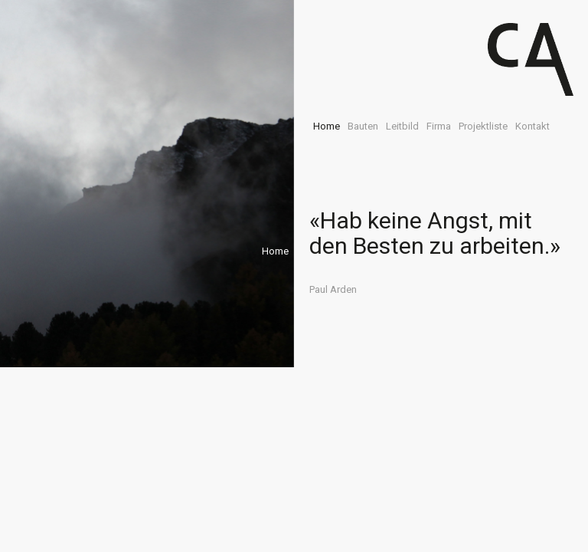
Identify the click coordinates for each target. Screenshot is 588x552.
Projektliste (483, 126)
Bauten (363, 126)
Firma (438, 126)
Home (326, 126)
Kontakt (532, 126)
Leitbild (402, 126)
